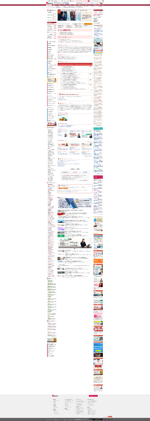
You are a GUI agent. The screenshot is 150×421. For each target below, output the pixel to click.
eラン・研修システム (51, 109)
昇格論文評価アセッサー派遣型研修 (50, 249)
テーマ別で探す (56, 407)
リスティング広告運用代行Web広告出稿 (51, 232)
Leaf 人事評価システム (68, 401)
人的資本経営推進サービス (70, 125)
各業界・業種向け (50, 56)
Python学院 (49, 201)
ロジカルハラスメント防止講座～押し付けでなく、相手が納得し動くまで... (52, 314)
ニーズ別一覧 (62, 125)
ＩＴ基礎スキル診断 (50, 251)
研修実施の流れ (96, 20)
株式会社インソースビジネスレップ (91, 411)
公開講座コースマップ (50, 197)
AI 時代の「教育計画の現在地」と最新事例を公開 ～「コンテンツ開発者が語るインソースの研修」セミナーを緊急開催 (98, 34)
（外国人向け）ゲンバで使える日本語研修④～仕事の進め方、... (52, 304)
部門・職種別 (78, 6)
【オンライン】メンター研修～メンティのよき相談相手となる (98, 62)
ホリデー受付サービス (50, 227)
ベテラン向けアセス (51, 87)
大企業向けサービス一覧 (80, 407)
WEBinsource (50, 194)
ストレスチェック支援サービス (69, 402)
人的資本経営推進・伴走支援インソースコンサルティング (51, 346)
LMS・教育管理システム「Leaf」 (69, 400)
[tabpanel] (75, 203)
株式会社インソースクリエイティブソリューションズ (92, 413)
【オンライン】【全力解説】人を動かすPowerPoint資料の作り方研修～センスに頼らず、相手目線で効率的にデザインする (98, 108)
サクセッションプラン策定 (51, 175)
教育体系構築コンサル (50, 264)
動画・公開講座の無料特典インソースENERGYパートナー (51, 74)
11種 (55, 30)
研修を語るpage (60, 162)
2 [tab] (73, 208)
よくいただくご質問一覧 (83, 180)
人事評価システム (50, 115)
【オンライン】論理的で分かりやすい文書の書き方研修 (98, 97)
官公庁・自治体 (71, 6)
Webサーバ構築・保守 (50, 233)
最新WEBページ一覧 (51, 76)
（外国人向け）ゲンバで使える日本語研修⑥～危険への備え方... (52, 299)
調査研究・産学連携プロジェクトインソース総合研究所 (52, 344)
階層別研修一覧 (62, 126)
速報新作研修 (50, 280)
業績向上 (49, 156)
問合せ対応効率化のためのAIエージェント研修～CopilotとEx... (52, 295)
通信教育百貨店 (50, 210)
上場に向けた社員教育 (50, 173)
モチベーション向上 (50, 164)
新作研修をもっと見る (100, 173)
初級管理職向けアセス (51, 89)
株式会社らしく (90, 409)
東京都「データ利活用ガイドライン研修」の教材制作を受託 (98, 28)
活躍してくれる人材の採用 (51, 145)
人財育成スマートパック (51, 195)
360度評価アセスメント (50, 246)
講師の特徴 (95, 21)
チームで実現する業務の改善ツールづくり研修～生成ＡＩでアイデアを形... (52, 292)
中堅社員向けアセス (51, 85)
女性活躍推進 (49, 130)
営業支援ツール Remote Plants (52, 170)
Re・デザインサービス (50, 272)
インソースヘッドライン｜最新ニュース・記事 (92, 400)
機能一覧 (66, 403)
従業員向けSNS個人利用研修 (51, 316)
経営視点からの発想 (62, 99)
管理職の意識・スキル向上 (51, 154)
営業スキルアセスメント (51, 242)
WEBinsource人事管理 (51, 68)
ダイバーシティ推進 (50, 134)
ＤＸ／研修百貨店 (50, 200)
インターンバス (50, 269)
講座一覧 (55, 405)
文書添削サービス (50, 250)
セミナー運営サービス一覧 (51, 217)
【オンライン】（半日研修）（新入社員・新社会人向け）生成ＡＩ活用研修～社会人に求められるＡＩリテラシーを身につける (98, 116)
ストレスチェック (50, 70)
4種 (54, 32)
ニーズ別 (86, 6)
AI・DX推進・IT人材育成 (51, 41)
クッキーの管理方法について (77, 419)
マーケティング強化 (50, 168)
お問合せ (87, 3)
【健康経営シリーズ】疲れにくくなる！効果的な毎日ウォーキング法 (52, 318)
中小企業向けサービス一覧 (80, 408)
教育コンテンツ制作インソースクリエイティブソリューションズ (52, 348)
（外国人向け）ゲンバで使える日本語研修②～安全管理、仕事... (52, 309)
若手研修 (49, 51)
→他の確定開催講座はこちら (99, 125)
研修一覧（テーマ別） (57, 400)
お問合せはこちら (89, 23)
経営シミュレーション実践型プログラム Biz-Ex (51, 212)
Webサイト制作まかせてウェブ (50, 230)
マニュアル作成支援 (50, 271)
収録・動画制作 (50, 223)
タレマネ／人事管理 (51, 116)
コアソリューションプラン (51, 263)
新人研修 (49, 53)
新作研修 (100, 6)
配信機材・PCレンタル (50, 222)
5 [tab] (76, 208)
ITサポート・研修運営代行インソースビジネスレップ (51, 356)
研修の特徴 (95, 18)
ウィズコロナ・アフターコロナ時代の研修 (50, 36)
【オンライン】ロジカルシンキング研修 (98, 84)
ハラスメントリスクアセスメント (51, 255)
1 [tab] (73, 248)
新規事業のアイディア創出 (51, 169)
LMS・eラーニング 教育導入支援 (81, 402)
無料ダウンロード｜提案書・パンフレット (92, 402)
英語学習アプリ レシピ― (51, 213)
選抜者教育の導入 (50, 141)
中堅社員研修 (50, 49)
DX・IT (92, 6)
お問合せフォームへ (93, 395)
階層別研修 (49, 43)
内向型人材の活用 (50, 159)
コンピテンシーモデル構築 (51, 265)
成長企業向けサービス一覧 (80, 409)
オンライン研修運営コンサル (51, 224)
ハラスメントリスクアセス (52, 101)
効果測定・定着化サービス (51, 190)
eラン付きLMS (50, 113)
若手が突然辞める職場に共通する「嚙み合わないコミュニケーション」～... (52, 335)
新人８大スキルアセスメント (51, 241)
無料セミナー (50, 72)
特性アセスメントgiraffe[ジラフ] (50, 259)
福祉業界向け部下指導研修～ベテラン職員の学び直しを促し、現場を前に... (52, 286)
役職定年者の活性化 (50, 131)
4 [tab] (75, 208)
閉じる (110, 416)
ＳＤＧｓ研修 (49, 25)
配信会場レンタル (50, 221)
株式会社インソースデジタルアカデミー (92, 410)
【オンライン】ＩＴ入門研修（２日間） (98, 75)
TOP (58, 125)
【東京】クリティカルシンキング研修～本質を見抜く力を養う (98, 123)
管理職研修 (49, 47)
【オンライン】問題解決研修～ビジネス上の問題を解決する (98, 78)
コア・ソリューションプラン (80, 400)
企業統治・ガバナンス (50, 174)
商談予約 (92, 3)
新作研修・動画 (52, 58)
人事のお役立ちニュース (62, 164)
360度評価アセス (50, 99)
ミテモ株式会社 (90, 408)
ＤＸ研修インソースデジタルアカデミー (51, 350)
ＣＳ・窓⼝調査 (50, 254)
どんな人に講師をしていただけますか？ (69, 179)
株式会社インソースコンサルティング (92, 412)
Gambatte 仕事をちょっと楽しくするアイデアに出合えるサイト (69, 163)
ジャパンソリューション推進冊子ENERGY (51, 186)
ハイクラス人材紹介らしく (50, 354)
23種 (55, 38)
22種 (55, 34)
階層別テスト (49, 237)
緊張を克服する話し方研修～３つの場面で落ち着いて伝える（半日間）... (52, 289)
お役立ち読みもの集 (61, 165)
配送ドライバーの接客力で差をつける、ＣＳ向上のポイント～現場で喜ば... (52, 329)
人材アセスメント (79, 403)
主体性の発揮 (61, 98)
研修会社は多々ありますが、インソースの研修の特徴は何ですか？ (73, 176)
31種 (55, 25)
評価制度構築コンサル (50, 266)
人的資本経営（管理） (50, 136)
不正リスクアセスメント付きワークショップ (51, 257)
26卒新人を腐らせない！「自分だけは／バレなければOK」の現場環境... (52, 323)
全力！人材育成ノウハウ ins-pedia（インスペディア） (67, 160)
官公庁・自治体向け (51, 55)
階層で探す (55, 406)
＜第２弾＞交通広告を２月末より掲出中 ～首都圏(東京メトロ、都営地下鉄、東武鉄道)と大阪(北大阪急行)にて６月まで (98, 31)
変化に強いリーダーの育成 (51, 153)
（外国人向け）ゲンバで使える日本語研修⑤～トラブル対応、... (52, 301)
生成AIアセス (50, 93)
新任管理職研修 (50, 150)
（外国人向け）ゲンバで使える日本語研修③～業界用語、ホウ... (52, 307)
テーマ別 (50, 6)
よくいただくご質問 (96, 23)
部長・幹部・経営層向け (51, 45)
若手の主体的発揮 (50, 160)
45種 (55, 28)
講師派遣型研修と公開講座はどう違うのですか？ (70, 178)
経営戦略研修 (68, 126)
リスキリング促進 (50, 139)
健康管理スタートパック (51, 120)
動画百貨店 (49, 205)
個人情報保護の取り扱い (70, 191)
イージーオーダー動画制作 (51, 206)
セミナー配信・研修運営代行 (51, 218)
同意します (97, 419)
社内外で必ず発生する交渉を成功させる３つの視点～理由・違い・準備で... (52, 326)
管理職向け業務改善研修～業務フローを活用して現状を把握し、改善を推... (52, 284)
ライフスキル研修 (49, 28)
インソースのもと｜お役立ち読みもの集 (91, 401)
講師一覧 (49, 191)
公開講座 (49, 63)
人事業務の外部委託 (50, 180)
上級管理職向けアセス (51, 91)
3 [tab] (74, 208)
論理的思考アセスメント (51, 243)
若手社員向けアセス (51, 83)
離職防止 (49, 148)
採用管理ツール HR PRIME (51, 276)
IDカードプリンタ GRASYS (51, 275)
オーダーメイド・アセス (51, 103)
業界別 (64, 6)
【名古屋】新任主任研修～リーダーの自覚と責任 (98, 81)
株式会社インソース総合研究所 (91, 414)
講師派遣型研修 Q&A (80, 3)
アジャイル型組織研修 (50, 34)
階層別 (57, 6)
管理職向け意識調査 (50, 247)
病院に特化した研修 (50, 179)
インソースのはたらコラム (62, 161)
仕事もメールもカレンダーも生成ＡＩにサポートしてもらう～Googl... (52, 332)
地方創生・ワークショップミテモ (51, 352)
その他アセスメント (51, 105)
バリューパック (50, 196)
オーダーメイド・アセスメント (51, 260)
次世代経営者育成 (50, 155)
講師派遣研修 (50, 61)
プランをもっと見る (100, 214)
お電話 (96, 3)
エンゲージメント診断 (51, 97)
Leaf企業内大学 (50, 66)
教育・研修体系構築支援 (80, 401)
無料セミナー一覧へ (88, 156)
